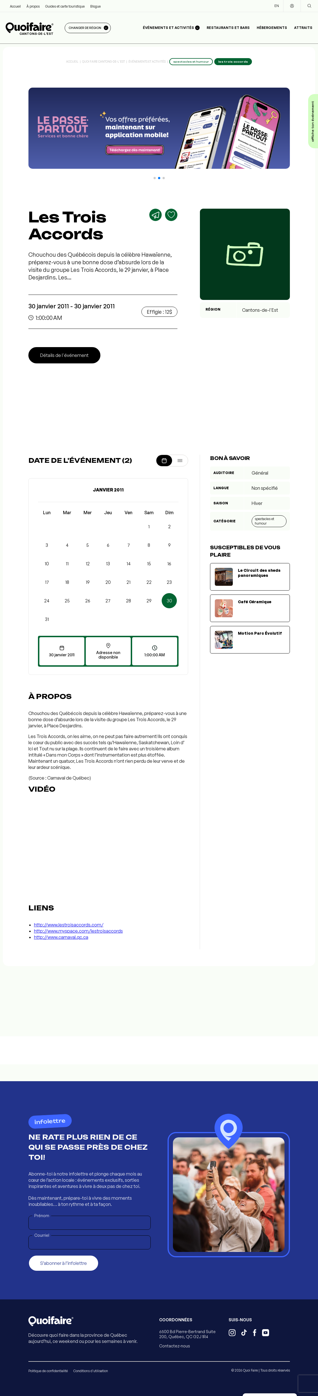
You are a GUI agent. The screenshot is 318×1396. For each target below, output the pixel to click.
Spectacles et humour (264, 521)
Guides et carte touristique (65, 6)
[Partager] (155, 215)
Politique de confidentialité (48, 1371)
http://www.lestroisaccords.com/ (68, 925)
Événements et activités (147, 61)
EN (276, 6)
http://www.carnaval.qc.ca (61, 937)
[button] (155, 178)
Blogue (95, 6)
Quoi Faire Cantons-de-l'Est (103, 61)
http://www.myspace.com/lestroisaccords (78, 931)
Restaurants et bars (228, 28)
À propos (33, 6)
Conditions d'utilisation (90, 1371)
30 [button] (169, 601)
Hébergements (272, 28)
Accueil (15, 6)
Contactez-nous (174, 1345)
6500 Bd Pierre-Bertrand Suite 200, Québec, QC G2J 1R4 (187, 1334)
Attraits (303, 28)
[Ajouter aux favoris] (171, 215)
